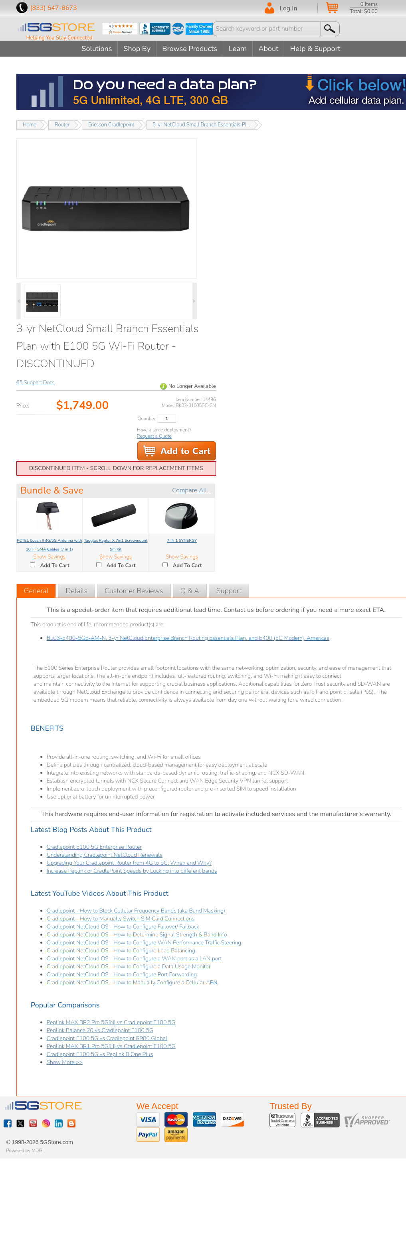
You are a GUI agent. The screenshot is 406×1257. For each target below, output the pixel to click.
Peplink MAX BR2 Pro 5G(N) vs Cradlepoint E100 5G (111, 1022)
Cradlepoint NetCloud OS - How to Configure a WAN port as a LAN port (134, 958)
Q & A (189, 591)
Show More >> (65, 1062)
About (268, 48)
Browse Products (189, 48)
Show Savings (49, 557)
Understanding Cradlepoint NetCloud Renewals (104, 855)
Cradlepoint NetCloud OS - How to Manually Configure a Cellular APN (132, 982)
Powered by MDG (24, 1150)
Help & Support (315, 48)
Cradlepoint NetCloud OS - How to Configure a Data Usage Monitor (129, 966)
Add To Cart (54, 565)
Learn (238, 48)
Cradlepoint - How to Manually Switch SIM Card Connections (121, 919)
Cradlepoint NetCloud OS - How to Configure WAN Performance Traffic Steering (144, 942)
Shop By (137, 48)
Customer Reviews (134, 591)
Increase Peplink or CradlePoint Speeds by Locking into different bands (132, 871)
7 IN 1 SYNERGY (182, 540)
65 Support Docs (35, 382)
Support (229, 591)
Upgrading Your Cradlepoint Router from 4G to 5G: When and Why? (129, 863)
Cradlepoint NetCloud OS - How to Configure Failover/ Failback (123, 926)
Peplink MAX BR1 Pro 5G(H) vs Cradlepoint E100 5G (111, 1046)
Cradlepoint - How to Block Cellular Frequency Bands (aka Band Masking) (136, 911)
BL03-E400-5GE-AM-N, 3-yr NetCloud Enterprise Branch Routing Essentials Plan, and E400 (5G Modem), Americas (188, 638)
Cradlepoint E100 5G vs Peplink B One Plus (100, 1054)
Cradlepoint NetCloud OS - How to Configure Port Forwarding (122, 974)
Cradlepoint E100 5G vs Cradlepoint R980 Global (107, 1038)
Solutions (96, 48)
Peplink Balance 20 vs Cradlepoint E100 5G (100, 1030)
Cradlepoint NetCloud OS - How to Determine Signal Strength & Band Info (137, 934)
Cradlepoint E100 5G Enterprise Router (94, 847)
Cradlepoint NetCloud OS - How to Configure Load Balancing (121, 950)
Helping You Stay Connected (59, 37)
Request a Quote (154, 436)
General (36, 591)
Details (76, 591)
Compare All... (191, 490)
